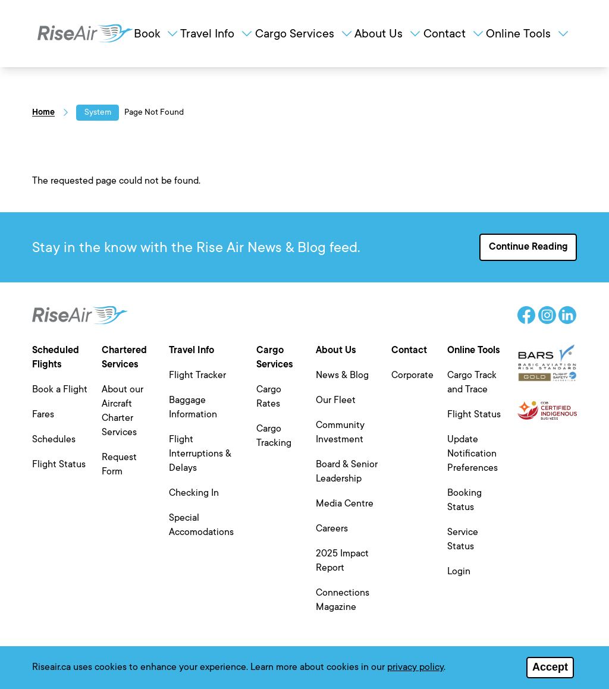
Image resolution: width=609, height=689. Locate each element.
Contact (454, 34)
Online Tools (528, 34)
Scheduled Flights (55, 357)
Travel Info (217, 34)
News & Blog (342, 375)
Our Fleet (336, 400)
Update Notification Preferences (472, 453)
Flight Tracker (197, 375)
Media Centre (344, 503)
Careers (332, 528)
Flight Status (59, 464)
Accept (550, 669)
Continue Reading (528, 246)
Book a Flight (59, 389)
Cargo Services (304, 34)
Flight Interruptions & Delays (200, 453)
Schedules (54, 439)
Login (458, 571)
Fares (43, 414)
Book (157, 34)
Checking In (194, 492)
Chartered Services (124, 357)
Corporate (412, 375)
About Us (388, 34)
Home (43, 112)
